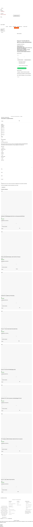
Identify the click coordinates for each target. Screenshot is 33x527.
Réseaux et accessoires (11, 509)
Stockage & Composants (11, 513)
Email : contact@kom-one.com (28, 507)
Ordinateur (10, 502)
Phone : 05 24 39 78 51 (28, 505)
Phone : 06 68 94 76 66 (28, 504)
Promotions (18, 502)
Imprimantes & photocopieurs (12, 503)
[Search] (16, 8)
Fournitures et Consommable (12, 510)
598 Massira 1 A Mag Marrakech (28, 502)
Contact (18, 503)
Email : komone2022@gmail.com (28, 509)
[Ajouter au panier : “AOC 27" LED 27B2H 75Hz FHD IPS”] (4, 490)
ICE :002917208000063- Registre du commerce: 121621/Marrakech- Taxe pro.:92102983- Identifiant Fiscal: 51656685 (28, 512)
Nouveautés (16, 27)
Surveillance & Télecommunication (11, 506)
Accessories (10, 514)
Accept (1, 523)
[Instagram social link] (18, 520)
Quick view (4, 478)
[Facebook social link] (15, 520)
